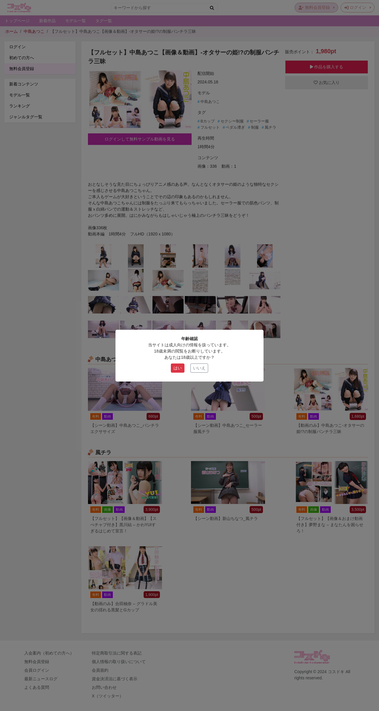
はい (178, 368)
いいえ (199, 368)
